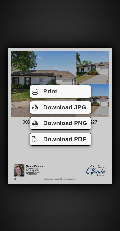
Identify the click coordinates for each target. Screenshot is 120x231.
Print (43, 91)
